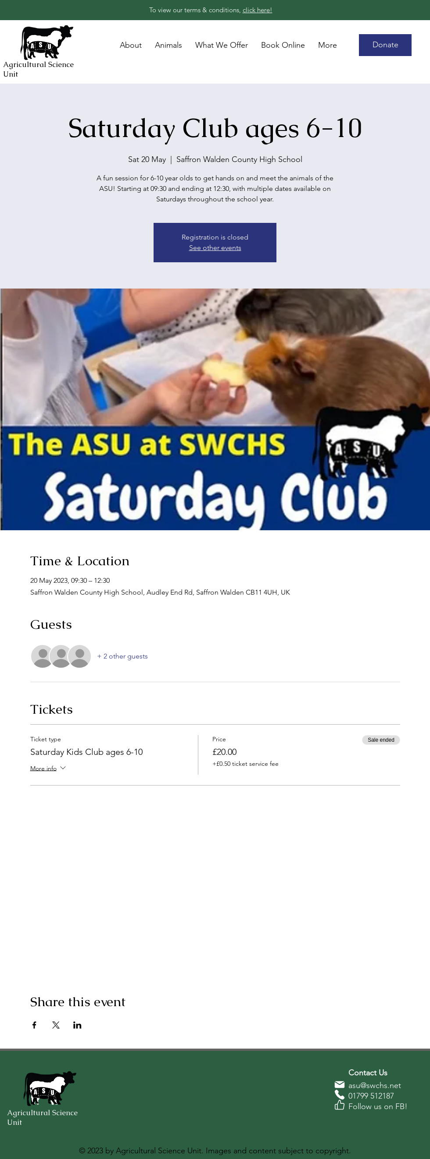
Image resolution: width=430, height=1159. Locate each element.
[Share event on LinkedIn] (77, 1025)
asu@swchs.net (374, 1085)
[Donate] (385, 45)
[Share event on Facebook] (34, 1025)
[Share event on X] (56, 1025)
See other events (215, 247)
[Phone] (339, 1094)
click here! (257, 10)
